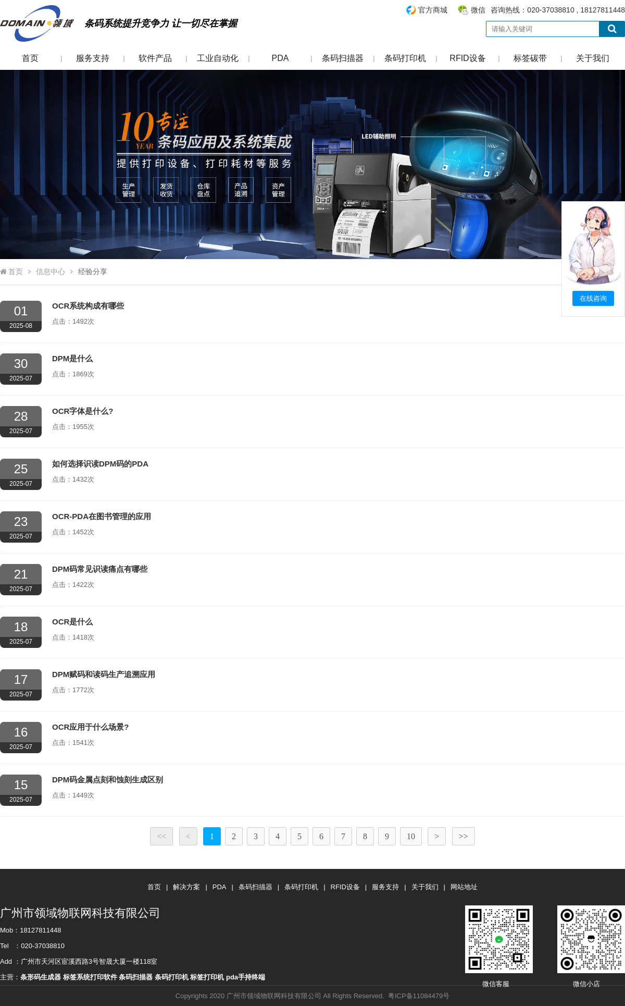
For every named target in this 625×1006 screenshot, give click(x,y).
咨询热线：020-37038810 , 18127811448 (515, 10)
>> (463, 836)
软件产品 (155, 58)
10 (411, 836)
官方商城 (432, 10)
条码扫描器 (343, 58)
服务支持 (92, 58)
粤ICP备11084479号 (418, 996)
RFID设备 (467, 58)
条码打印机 (405, 58)
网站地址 (464, 887)
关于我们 (592, 58)
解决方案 (186, 887)
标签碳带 (530, 58)
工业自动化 (218, 58)
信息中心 (50, 271)
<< (161, 836)
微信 (478, 10)
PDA (280, 58)
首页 (30, 58)
